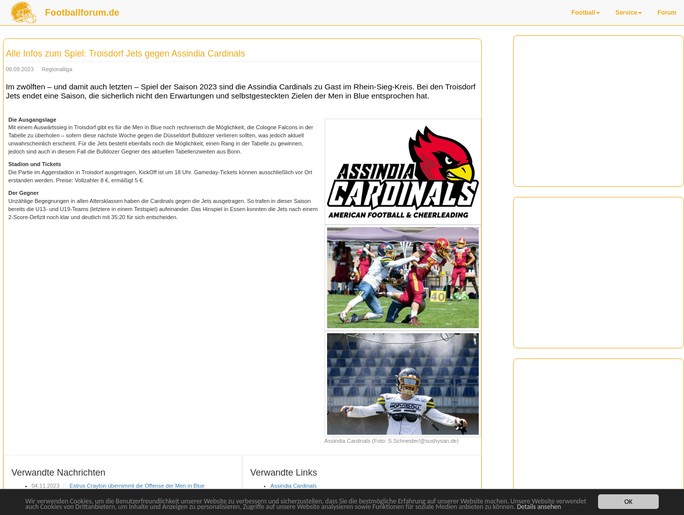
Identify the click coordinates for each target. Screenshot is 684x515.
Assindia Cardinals (293, 486)
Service (628, 12)
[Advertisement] (598, 101)
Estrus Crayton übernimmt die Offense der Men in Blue (136, 486)
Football (585, 12)
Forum (666, 12)
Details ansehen (539, 507)
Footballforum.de (82, 13)
